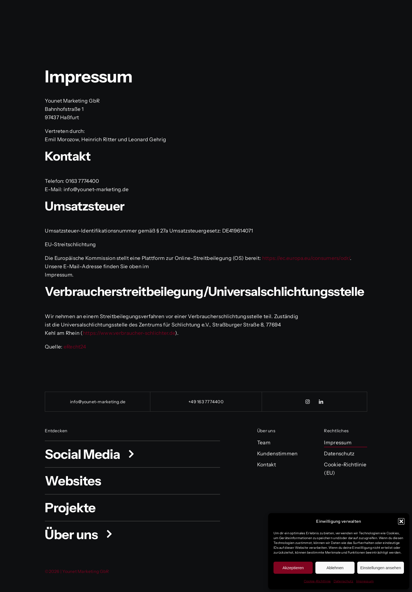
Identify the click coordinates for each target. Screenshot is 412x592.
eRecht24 (75, 347)
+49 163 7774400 (206, 401)
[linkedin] (321, 401)
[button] (401, 521)
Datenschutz (343, 581)
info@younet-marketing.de (98, 401)
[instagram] (307, 401)
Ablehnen (334, 567)
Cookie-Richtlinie (317, 581)
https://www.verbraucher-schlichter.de (129, 333)
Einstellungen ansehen (380, 567)
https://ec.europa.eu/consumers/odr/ (306, 258)
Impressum (365, 581)
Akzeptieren (293, 567)
